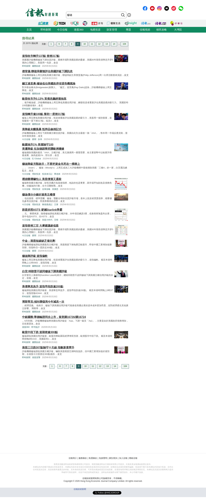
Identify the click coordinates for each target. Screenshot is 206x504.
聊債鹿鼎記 (47, 204)
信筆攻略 (46, 189)
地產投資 (95, 29)
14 (114, 44)
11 (92, 44)
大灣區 (178, 29)
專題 (128, 29)
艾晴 (56, 220)
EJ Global (36, 158)
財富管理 (112, 29)
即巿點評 (35, 327)
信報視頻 (145, 29)
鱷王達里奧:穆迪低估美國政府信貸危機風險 (48, 83)
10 (84, 44)
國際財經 (36, 66)
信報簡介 (73, 458)
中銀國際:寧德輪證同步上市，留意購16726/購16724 (54, 317)
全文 (56, 62)
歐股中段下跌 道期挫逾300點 (40, 332)
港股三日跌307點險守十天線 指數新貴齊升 (48, 347)
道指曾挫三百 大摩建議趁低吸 (40, 225)
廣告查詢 (113, 458)
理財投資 (36, 174)
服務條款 (83, 458)
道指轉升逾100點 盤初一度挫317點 (43, 114)
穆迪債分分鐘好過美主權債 (38, 194)
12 (99, 44)
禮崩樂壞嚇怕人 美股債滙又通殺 (41, 179)
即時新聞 (46, 29)
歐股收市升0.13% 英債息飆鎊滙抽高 (44, 98)
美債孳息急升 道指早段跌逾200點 (42, 286)
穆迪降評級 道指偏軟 (35, 256)
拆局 (40, 139)
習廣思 (55, 189)
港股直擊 (36, 357)
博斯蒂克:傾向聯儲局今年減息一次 (43, 301)
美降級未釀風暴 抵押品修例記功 (41, 129)
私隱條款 (93, 458)
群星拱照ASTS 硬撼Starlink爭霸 (42, 209)
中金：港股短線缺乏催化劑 (38, 240)
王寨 (56, 204)
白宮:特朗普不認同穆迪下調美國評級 (44, 271)
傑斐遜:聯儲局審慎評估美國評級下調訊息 (47, 71)
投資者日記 (47, 174)
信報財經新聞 (80, 489)
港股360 (78, 29)
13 (106, 44)
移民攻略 (161, 29)
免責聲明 (103, 458)
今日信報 (62, 29)
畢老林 (57, 174)
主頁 (29, 29)
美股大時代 (47, 220)
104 (124, 44)
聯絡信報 (133, 458)
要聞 (34, 139)
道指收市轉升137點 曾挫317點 (41, 55)
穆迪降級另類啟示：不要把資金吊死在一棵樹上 (51, 163)
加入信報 (123, 458)
